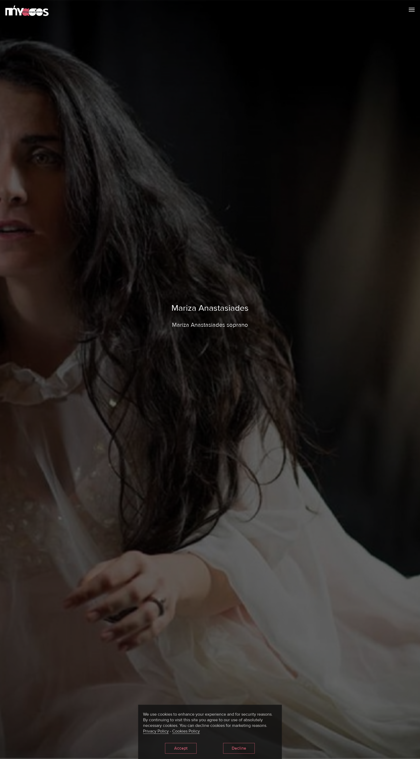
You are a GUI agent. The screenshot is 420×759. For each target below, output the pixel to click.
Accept (181, 748)
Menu (412, 9)
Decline (236, 748)
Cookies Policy (186, 731)
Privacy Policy (156, 731)
